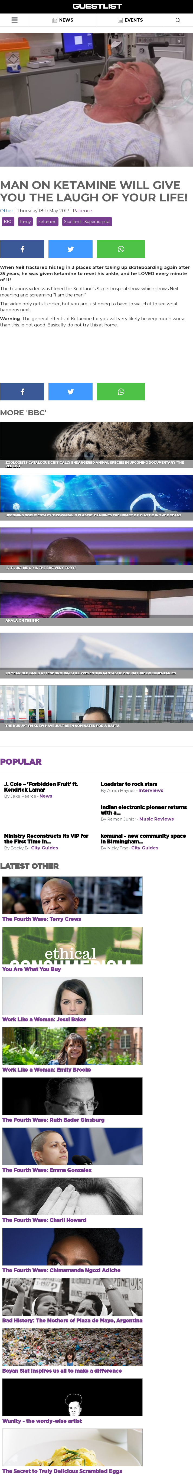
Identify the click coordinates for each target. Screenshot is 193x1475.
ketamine (47, 221)
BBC (8, 221)
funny (25, 221)
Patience (82, 210)
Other (6, 210)
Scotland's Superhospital (87, 221)
